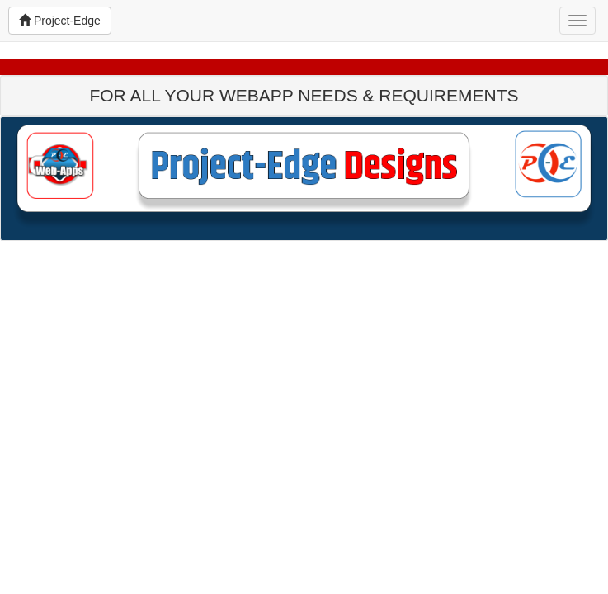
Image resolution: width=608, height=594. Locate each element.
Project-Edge (60, 20)
